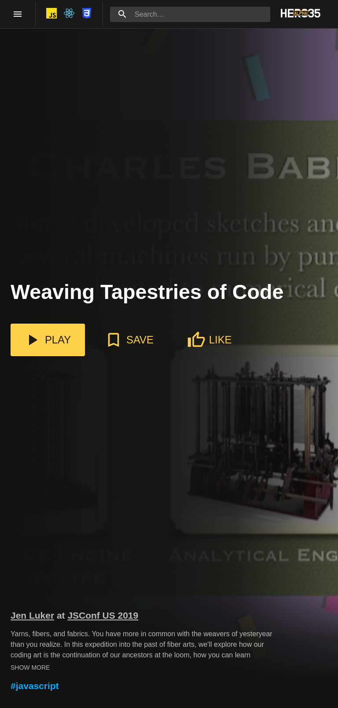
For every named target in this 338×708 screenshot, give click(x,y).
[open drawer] (17, 14)
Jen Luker (32, 615)
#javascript (35, 686)
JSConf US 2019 (102, 615)
